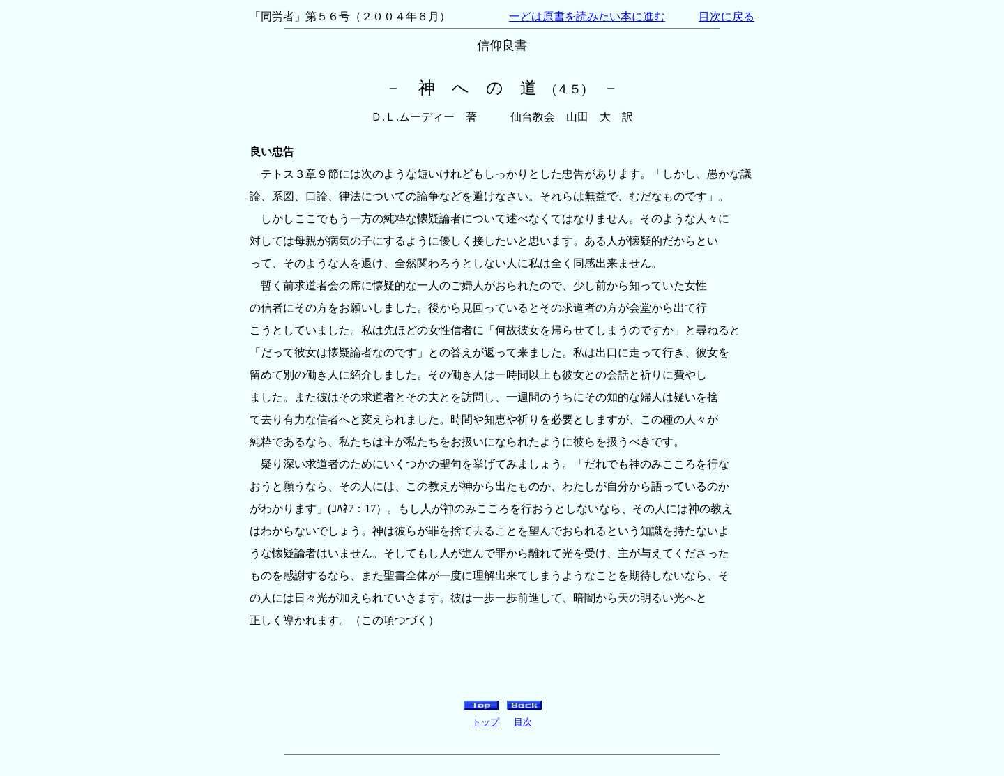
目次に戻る (726, 16)
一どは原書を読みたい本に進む (587, 16)
